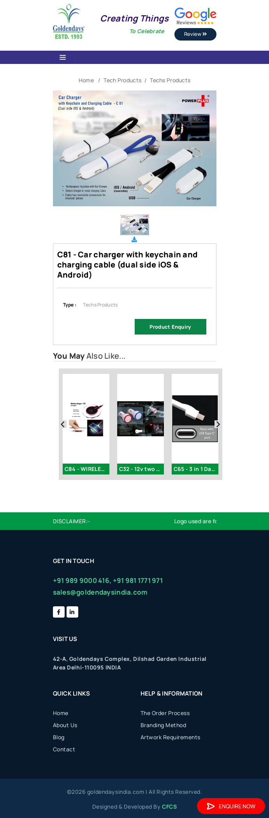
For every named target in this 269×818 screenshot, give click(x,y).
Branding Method (163, 725)
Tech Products (122, 80)
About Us (65, 725)
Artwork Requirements (170, 737)
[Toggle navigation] (62, 57)
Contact (64, 749)
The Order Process (165, 713)
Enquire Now (231, 806)
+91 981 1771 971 (138, 580)
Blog (59, 737)
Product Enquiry (170, 326)
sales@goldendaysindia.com (100, 592)
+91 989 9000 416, (82, 580)
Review (195, 33)
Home (86, 80)
